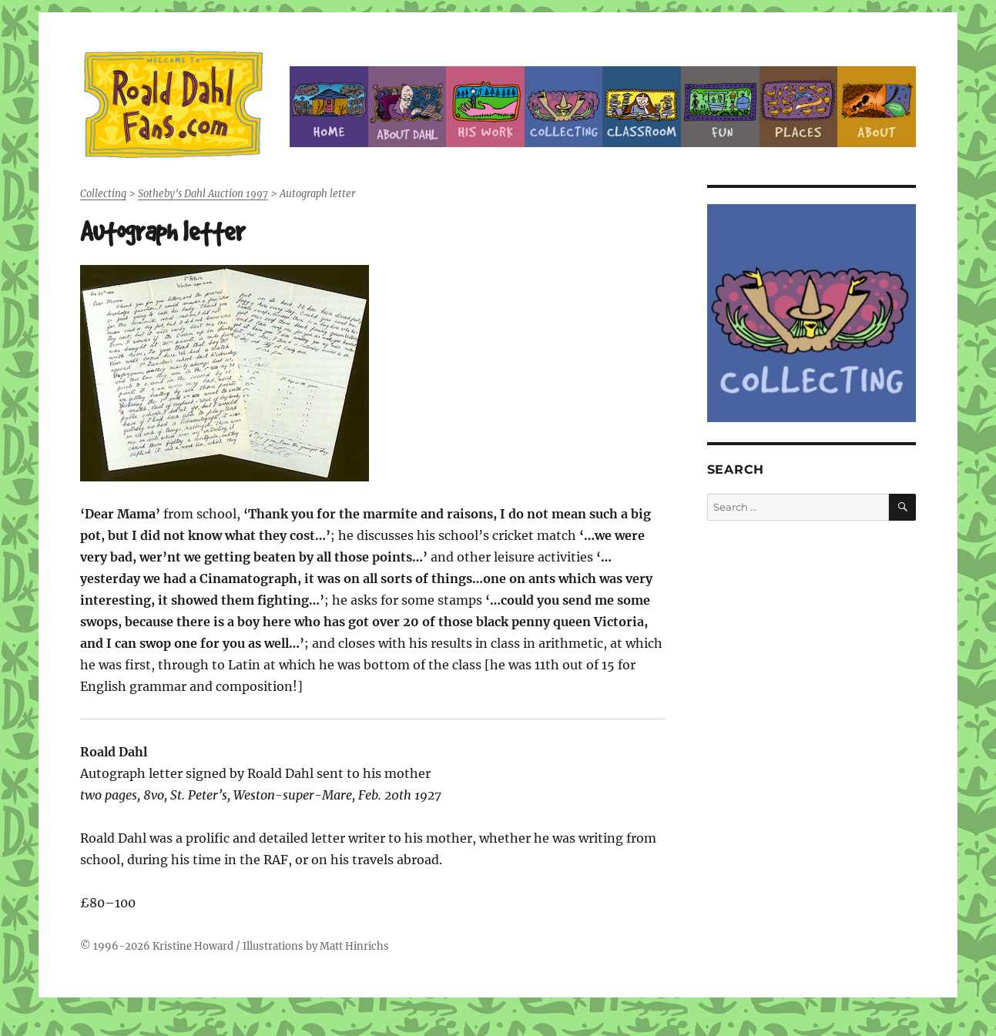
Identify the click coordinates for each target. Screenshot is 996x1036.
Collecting (564, 106)
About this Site (876, 106)
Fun (720, 106)
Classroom (641, 106)
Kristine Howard (193, 946)
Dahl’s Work (485, 106)
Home (329, 106)
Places (799, 106)
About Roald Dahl (407, 106)
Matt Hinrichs (354, 946)
